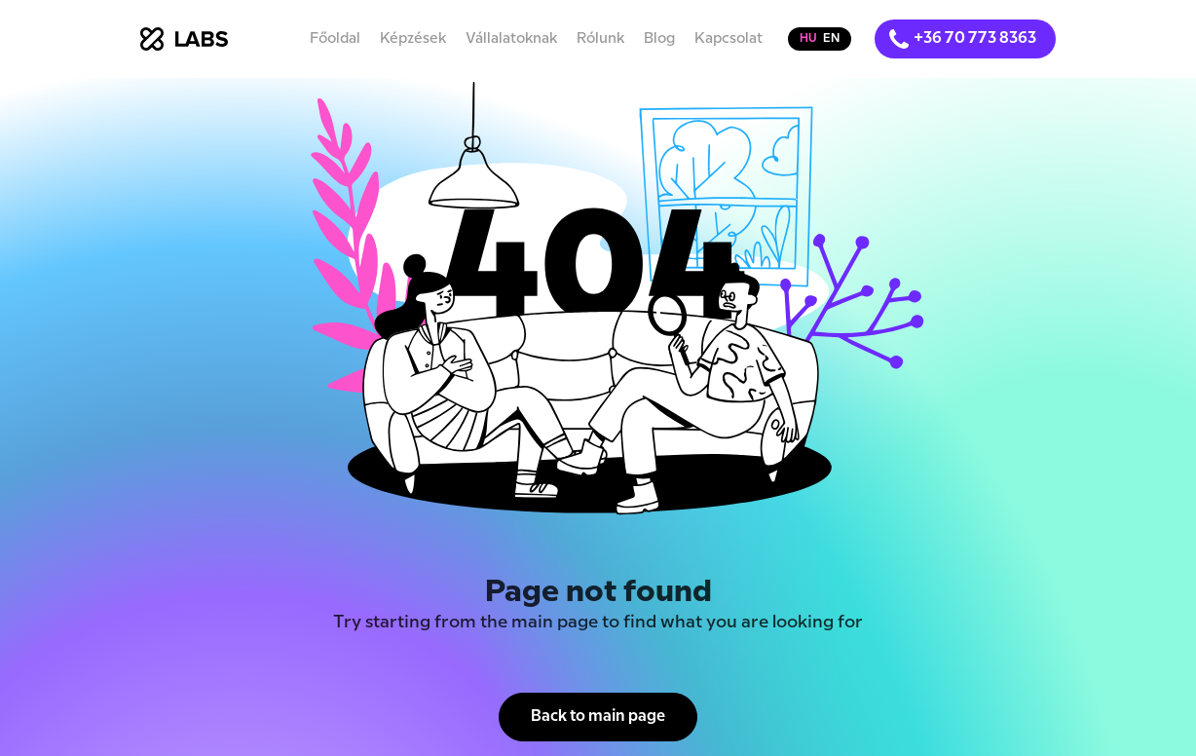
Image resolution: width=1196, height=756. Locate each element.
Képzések (413, 39)
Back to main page (598, 716)
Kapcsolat (728, 39)
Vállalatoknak (511, 39)
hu (808, 38)
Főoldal (335, 39)
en (831, 38)
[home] (184, 39)
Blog (659, 39)
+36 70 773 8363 (975, 38)
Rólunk (600, 39)
